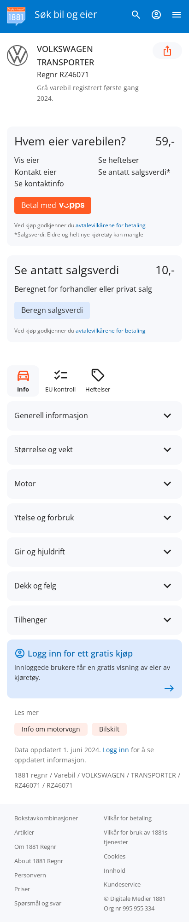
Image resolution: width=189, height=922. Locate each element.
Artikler (24, 832)
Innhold (114, 870)
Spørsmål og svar (37, 903)
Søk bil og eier (66, 14)
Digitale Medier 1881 (137, 898)
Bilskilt (109, 729)
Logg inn (116, 749)
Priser (22, 889)
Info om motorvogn (51, 729)
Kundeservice (122, 884)
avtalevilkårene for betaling (111, 225)
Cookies (114, 856)
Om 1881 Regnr (35, 846)
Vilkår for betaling (128, 818)
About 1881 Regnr (38, 861)
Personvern (30, 875)
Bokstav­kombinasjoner (46, 818)
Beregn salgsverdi (52, 310)
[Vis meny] (176, 16)
